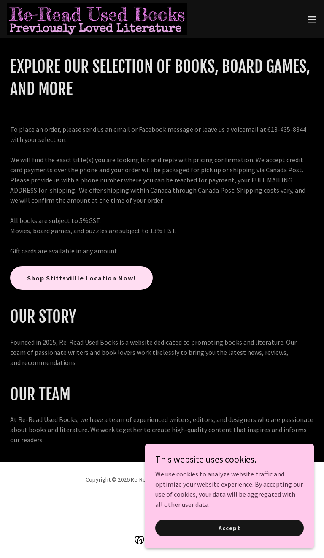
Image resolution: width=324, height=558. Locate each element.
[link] (97, 19)
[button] (312, 19)
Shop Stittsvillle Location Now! (81, 278)
